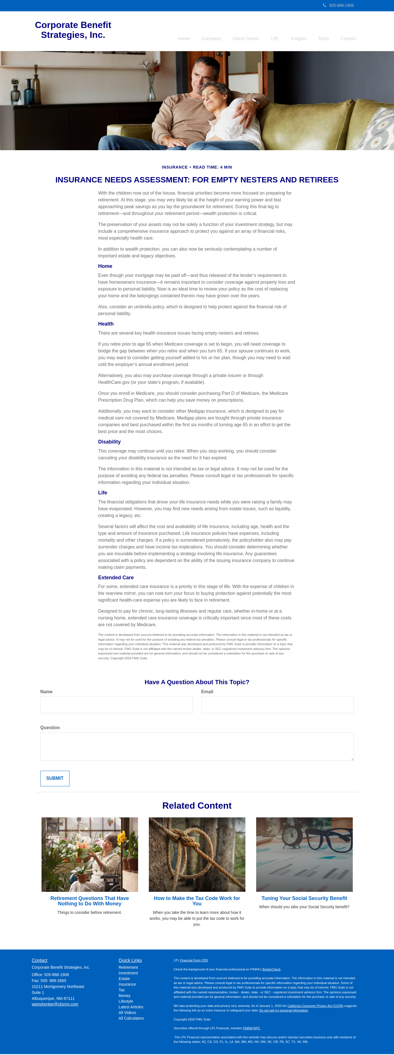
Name (46, 692)
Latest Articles (131, 1008)
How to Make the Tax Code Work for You (197, 902)
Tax (122, 991)
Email (207, 692)
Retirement (128, 968)
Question (50, 728)
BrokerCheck (272, 970)
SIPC (256, 1029)
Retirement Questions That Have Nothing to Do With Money (89, 902)
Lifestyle (126, 1002)
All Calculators (131, 1019)
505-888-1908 (338, 5)
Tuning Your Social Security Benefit (304, 899)
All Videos (127, 1013)
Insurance (127, 985)
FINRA (247, 1029)
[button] (198, 31)
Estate (124, 979)
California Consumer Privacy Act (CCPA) (315, 1006)
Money (124, 996)
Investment (128, 974)
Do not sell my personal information (283, 1011)
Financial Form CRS (194, 961)
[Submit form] (54, 779)
